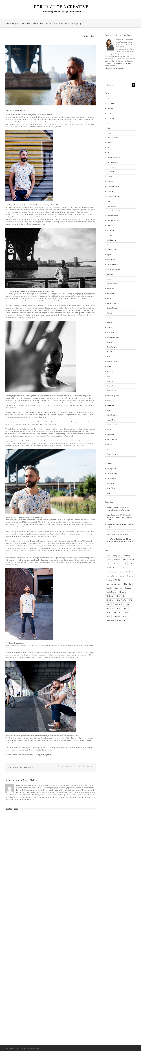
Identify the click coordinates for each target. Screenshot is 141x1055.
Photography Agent (113, 396)
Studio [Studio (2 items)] (126, 612)
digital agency (111, 240)
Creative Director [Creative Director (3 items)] (125, 572)
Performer (110, 381)
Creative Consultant (113, 211)
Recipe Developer (112, 425)
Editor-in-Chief (111, 250)
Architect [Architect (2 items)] (117, 560)
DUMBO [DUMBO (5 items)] (117, 580)
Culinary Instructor (113, 221)
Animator (110, 109)
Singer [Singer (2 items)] (108, 612)
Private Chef (111, 405)
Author (109, 128)
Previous (86, 36)
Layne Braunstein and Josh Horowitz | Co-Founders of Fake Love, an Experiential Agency (120, 517)
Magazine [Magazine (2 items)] (122, 592)
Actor (108, 99)
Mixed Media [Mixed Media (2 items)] (121, 596)
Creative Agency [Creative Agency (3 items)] (111, 572)
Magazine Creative (113, 337)
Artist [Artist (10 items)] (124, 560)
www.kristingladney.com (122, 63)
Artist (108, 123)
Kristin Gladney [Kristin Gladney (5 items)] (111, 592)
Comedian (110, 182)
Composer (110, 191)
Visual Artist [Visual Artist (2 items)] (110, 620)
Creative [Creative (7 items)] (126, 568)
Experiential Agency (113, 269)
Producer (109, 410)
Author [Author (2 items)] (108, 564)
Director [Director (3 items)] (109, 580)
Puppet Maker (111, 420)
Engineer (109, 255)
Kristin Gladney (30, 780)
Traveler (109, 464)
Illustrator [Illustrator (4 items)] (128, 588)
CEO (108, 147)
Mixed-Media (111, 352)
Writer (108, 493)
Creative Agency (112, 206)
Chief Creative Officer (114, 157)
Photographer (111, 391)
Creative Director (112, 216)
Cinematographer (112, 162)
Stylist (109, 449)
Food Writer (110, 294)
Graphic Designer (112, 308)
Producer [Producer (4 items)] (126, 608)
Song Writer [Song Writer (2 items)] (117, 612)
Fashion (109, 279)
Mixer (108, 357)
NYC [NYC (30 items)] (130, 600)
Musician (109, 366)
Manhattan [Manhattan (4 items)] (110, 596)
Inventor (109, 318)
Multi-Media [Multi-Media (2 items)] (110, 600)
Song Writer (110, 435)
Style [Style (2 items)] (108, 616)
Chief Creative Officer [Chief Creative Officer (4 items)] (113, 568)
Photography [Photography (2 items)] (117, 604)
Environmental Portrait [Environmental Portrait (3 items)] (113, 584)
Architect (109, 113)
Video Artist (110, 483)
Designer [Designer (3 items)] (130, 576)
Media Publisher (112, 347)
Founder (109, 298)
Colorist (109, 177)
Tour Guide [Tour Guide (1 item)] (116, 616)
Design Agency (111, 230)
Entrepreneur (111, 259)
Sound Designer (112, 439)
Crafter (109, 201)
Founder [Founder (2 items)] (109, 588)
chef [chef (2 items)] (124, 564)
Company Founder (113, 187)
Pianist (109, 401)
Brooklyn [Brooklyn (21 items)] (117, 564)
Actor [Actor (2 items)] (108, 556)
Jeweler (109, 323)
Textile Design (111, 454)
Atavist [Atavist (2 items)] (131, 560)
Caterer (109, 143)
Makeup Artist (111, 342)
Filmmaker (110, 289)
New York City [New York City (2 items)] (121, 600)
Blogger (109, 133)
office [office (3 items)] (108, 604)
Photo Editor (111, 386)
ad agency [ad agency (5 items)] (116, 556)
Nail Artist (110, 371)
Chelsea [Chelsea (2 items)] (131, 564)
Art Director (110, 118)
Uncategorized (111, 469)
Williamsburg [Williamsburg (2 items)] (121, 620)
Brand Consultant (112, 138)
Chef (108, 152)
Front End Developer (113, 303)
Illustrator (110, 313)
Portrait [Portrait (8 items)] (127, 604)
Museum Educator (113, 362)
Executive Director (113, 264)
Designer (109, 235)
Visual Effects (111, 488)
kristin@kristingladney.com (114, 68)
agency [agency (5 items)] (108, 560)
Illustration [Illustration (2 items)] (118, 588)
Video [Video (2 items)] (125, 616)
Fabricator (110, 274)
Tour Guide (110, 459)
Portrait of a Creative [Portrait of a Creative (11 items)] (113, 608)
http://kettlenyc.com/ (45, 755)
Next (93, 36)
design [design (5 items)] (122, 576)
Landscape (110, 332)
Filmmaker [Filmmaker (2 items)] (127, 584)
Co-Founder (111, 167)
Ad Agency (110, 104)
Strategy (109, 444)
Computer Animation (113, 196)
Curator (109, 225)
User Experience (112, 473)
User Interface (111, 478)
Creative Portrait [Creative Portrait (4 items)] (111, 576)
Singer (109, 430)
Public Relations (112, 415)
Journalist (110, 328)
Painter (109, 376)
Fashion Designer (112, 284)
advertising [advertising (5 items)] (126, 556)
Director (109, 245)
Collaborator (111, 172)
